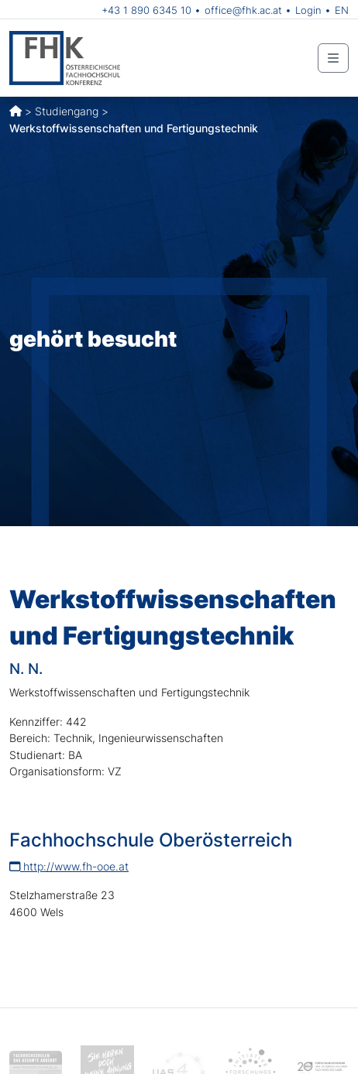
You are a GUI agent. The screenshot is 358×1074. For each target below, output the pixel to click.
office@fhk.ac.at (243, 10)
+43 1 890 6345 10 (146, 10)
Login (308, 10)
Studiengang (66, 111)
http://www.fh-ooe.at (69, 866)
